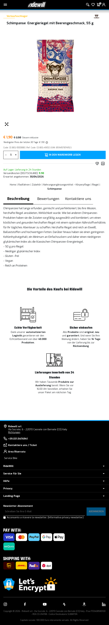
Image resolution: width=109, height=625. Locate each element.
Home (13, 184)
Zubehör (36, 184)
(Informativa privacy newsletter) (66, 517)
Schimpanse (54, 188)
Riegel (95, 184)
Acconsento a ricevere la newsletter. (45, 517)
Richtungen (14, 432)
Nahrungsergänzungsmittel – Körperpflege (66, 184)
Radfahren (24, 184)
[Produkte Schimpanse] (96, 16)
